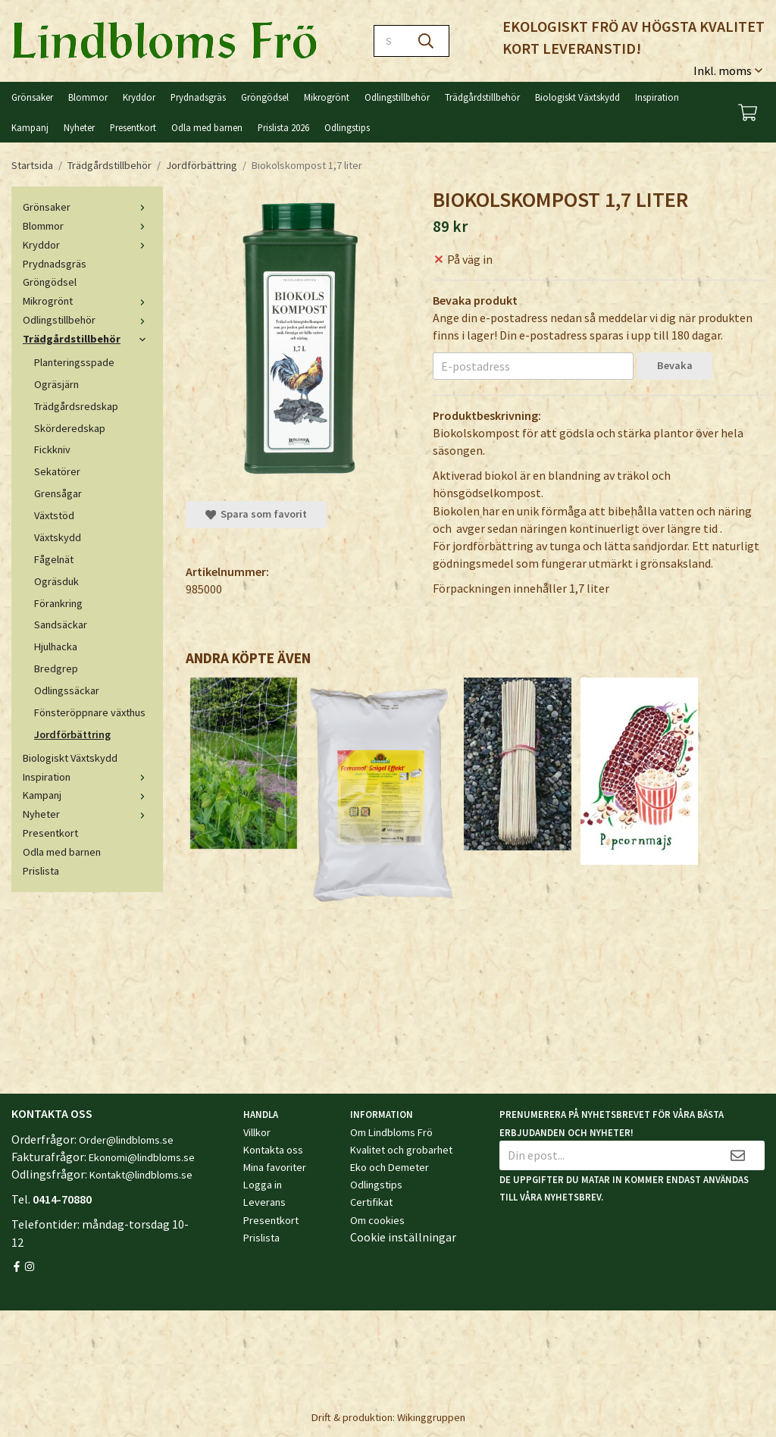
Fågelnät (54, 559)
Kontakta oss (273, 1150)
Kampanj (29, 127)
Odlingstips (347, 127)
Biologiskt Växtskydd (577, 97)
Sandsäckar (60, 624)
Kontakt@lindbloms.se (140, 1175)
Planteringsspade (74, 362)
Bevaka (675, 365)
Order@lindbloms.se (126, 1140)
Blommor (88, 97)
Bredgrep (56, 668)
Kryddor (139, 97)
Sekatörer (57, 471)
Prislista (41, 871)
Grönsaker (32, 97)
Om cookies (377, 1220)
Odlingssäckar (66, 690)
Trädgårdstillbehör (482, 97)
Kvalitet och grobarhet (401, 1150)
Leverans (264, 1202)
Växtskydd (57, 537)
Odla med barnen (206, 127)
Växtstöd (54, 515)
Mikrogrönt (326, 97)
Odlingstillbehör (397, 97)
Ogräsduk (56, 581)
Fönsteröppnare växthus (90, 712)
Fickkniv (52, 449)
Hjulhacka (55, 646)
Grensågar (58, 493)
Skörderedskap (69, 428)
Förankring (58, 603)
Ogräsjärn (56, 384)
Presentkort (133, 127)
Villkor (257, 1132)
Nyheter (79, 127)
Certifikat (371, 1202)
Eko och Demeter (389, 1167)
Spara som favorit (256, 514)
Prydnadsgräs (198, 97)
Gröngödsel (265, 97)
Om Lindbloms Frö (391, 1132)
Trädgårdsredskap (76, 406)
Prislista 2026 (283, 127)
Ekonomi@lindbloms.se (142, 1157)
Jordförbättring (72, 734)
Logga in (262, 1184)
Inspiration (657, 97)
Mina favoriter (274, 1167)
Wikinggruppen (431, 1417)
